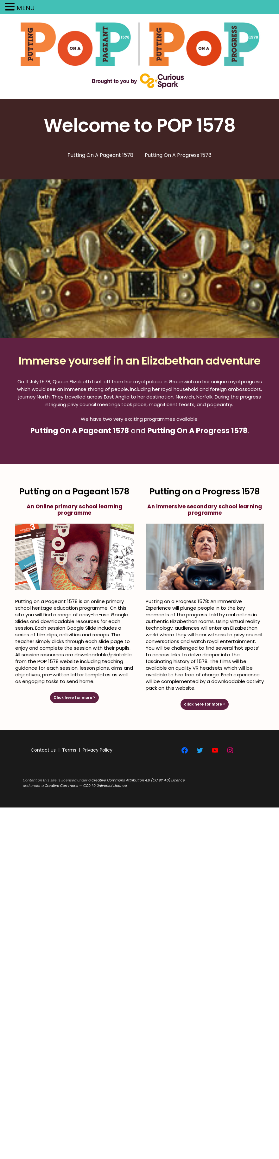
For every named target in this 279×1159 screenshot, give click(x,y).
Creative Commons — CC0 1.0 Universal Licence (86, 785)
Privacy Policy (97, 750)
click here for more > (204, 704)
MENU (25, 7)
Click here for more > (74, 697)
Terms (69, 750)
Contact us (43, 750)
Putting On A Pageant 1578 (79, 430)
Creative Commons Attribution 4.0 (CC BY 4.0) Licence (138, 780)
